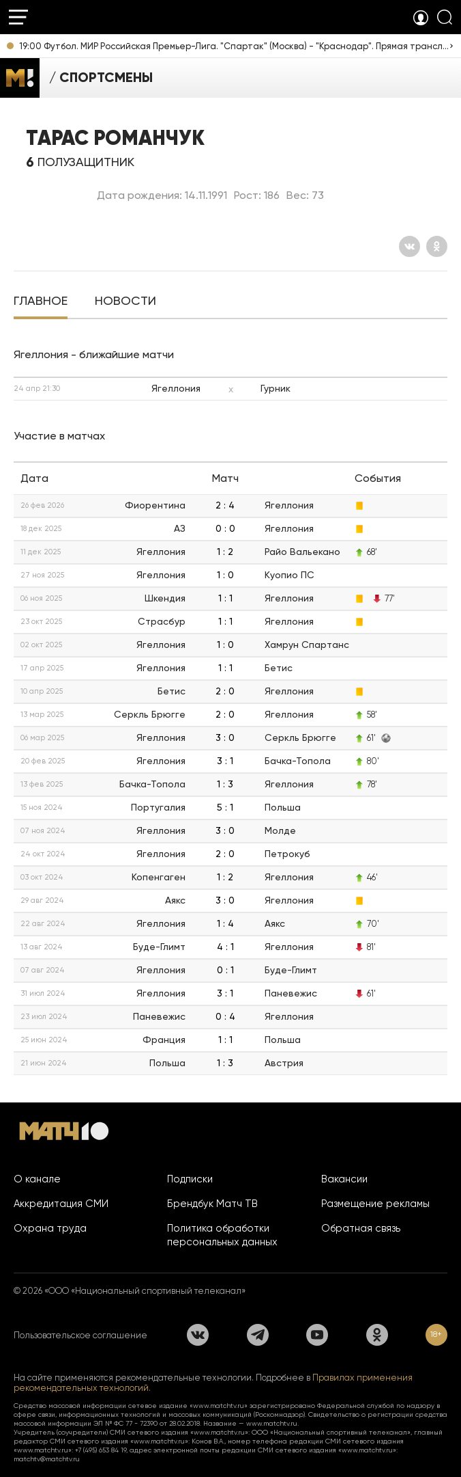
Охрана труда (50, 1228)
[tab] (41, 302)
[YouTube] (317, 1335)
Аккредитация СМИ (61, 1203)
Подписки (190, 1179)
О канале (37, 1179)
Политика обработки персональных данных (222, 1235)
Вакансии (344, 1179)
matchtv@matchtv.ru (47, 1459)
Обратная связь (360, 1228)
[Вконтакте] (409, 246)
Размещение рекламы (375, 1203)
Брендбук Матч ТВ (212, 1203)
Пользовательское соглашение (80, 1335)
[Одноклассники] (436, 246)
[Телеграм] (258, 1335)
